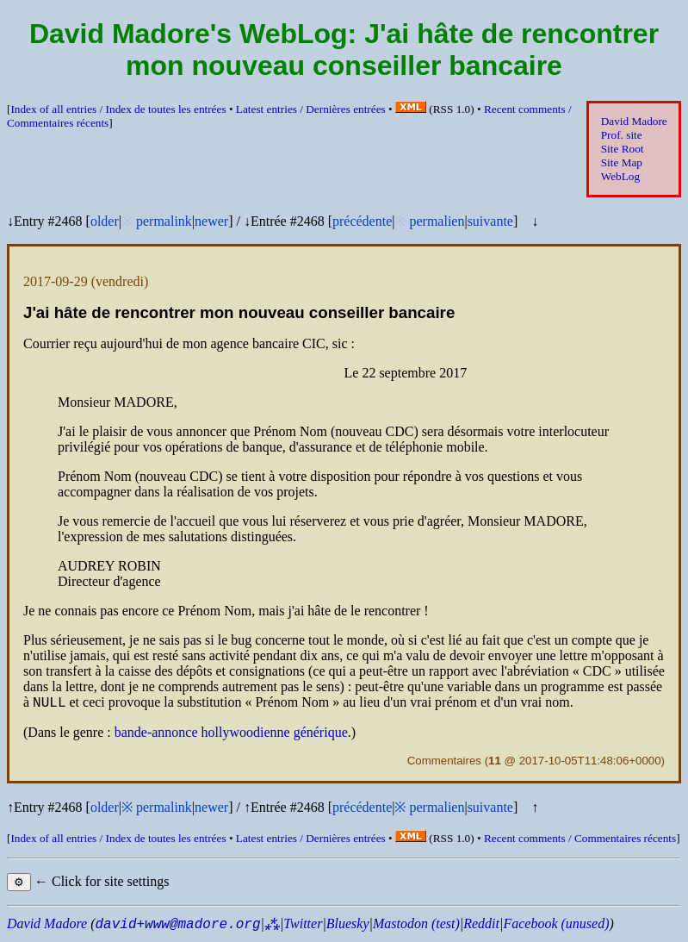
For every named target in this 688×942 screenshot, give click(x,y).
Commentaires (444, 763)
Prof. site (621, 134)
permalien (436, 221)
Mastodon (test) (416, 926)
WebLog (620, 176)
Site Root (622, 148)
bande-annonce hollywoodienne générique (231, 734)
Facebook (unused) (556, 926)
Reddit (481, 926)
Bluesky (347, 926)
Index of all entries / (118, 109)
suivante (490, 221)
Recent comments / (580, 840)
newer (211, 221)
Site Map (621, 162)
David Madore (634, 121)
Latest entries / (311, 109)
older (104, 221)
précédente (362, 221)
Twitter (302, 926)
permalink (164, 221)
